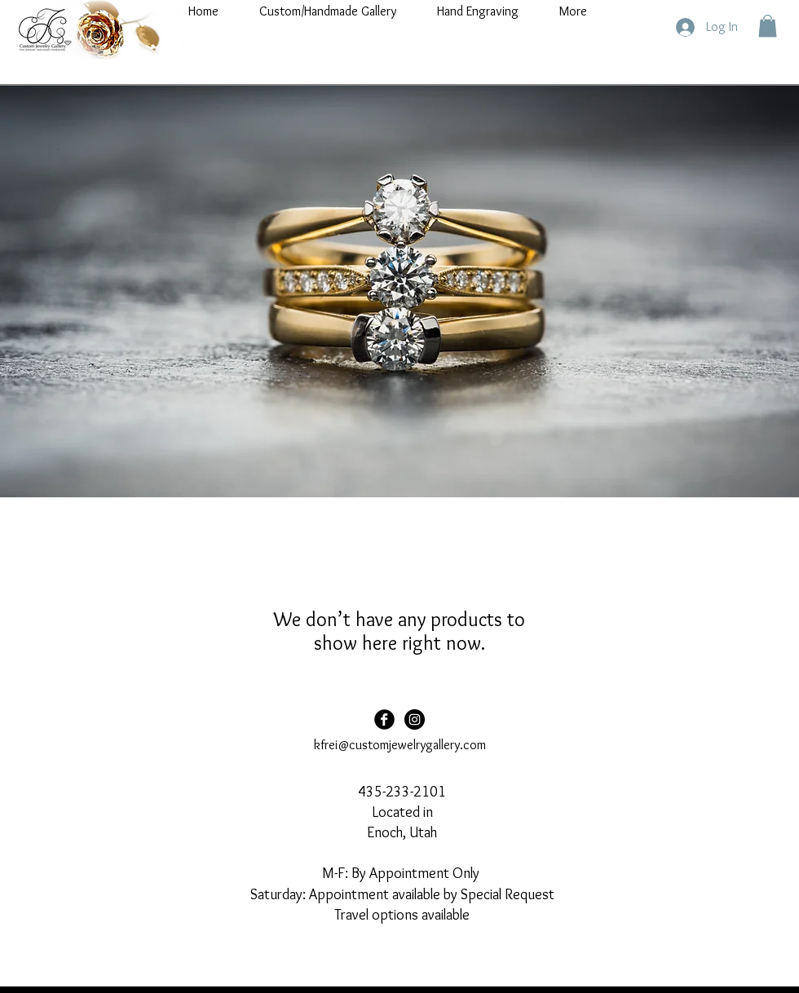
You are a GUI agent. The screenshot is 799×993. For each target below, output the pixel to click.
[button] (767, 26)
